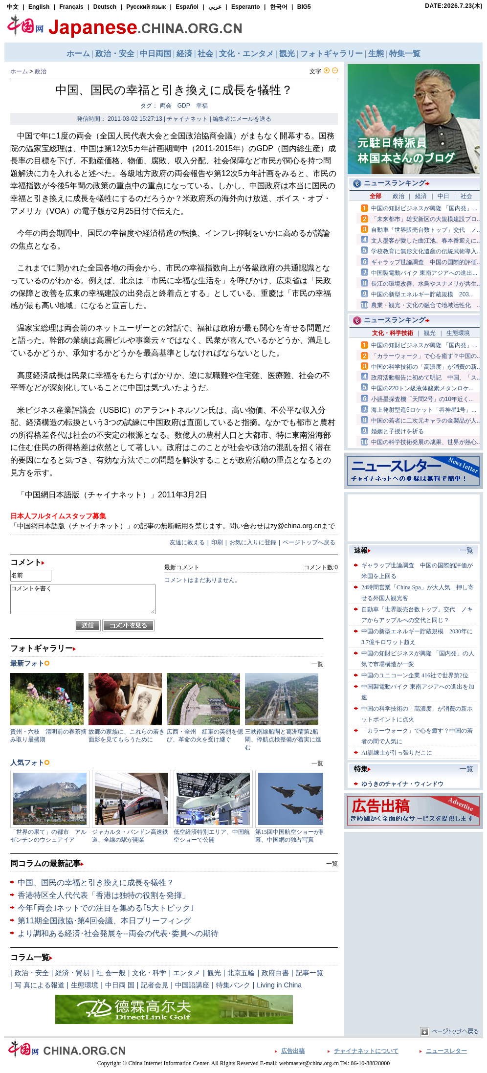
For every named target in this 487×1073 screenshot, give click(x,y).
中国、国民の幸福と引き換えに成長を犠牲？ (96, 882)
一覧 (332, 863)
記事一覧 (309, 973)
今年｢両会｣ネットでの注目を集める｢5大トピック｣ (106, 908)
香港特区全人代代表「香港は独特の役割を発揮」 (104, 895)
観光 (214, 973)
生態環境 (84, 985)
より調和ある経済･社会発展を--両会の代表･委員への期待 (118, 933)
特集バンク (233, 985)
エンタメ (186, 973)
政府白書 (275, 973)
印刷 (217, 542)
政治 (40, 71)
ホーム (19, 71)
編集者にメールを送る (242, 118)
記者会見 (154, 985)
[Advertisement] (414, 895)
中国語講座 (192, 985)
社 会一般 (111, 973)
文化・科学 (149, 973)
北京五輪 (241, 973)
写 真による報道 (40, 985)
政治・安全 (32, 973)
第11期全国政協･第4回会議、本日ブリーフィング (104, 921)
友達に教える (187, 542)
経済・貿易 (72, 973)
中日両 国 (119, 985)
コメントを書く (82, 599)
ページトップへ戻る (309, 542)
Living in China (279, 985)
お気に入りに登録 (252, 542)
